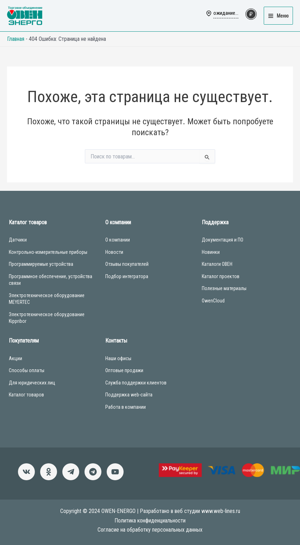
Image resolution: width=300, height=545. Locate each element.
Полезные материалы (224, 288)
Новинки (211, 252)
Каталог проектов (220, 276)
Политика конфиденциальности (150, 520)
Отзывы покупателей (127, 264)
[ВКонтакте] (26, 471)
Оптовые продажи (124, 370)
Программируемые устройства (41, 264)
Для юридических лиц (32, 383)
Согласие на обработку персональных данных (150, 529)
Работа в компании (125, 407)
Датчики (18, 240)
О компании (117, 240)
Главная (15, 39)
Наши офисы (118, 358)
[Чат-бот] (93, 471)
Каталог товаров (26, 394)
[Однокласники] (48, 471)
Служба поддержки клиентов (136, 383)
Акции (15, 358)
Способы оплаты (26, 370)
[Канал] (115, 471)
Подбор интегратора (126, 276)
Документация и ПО (222, 240)
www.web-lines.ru (220, 511)
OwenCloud (213, 300)
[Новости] (70, 471)
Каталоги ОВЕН (217, 264)
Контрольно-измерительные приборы (48, 252)
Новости (114, 252)
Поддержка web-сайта (128, 394)
